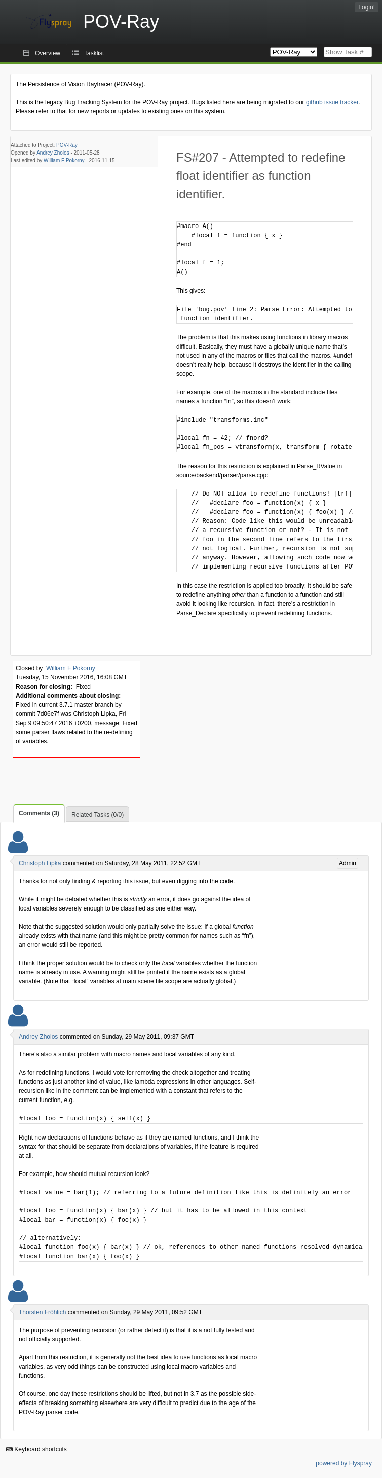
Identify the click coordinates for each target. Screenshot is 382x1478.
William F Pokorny (64, 160)
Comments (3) (39, 813)
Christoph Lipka (40, 863)
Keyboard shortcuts (36, 1449)
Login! (366, 7)
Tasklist (94, 53)
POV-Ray (67, 145)
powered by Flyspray (344, 1463)
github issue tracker (332, 102)
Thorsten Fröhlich (42, 1312)
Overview (47, 53)
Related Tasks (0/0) (97, 814)
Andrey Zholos (52, 153)
